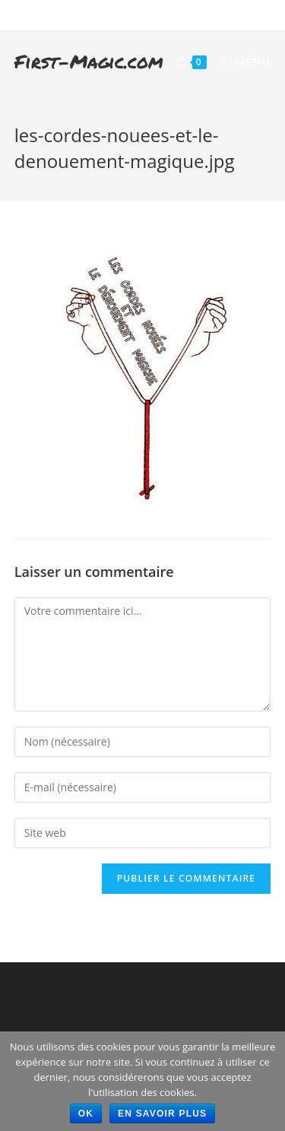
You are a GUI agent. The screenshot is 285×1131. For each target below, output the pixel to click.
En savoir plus (162, 1113)
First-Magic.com (88, 61)
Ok (85, 1113)
